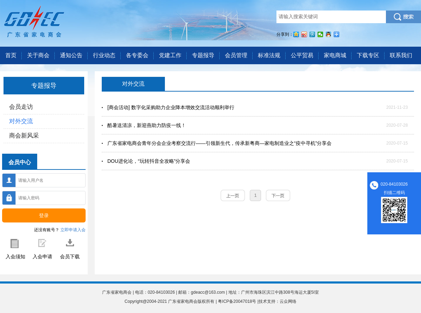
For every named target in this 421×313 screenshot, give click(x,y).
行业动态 (104, 55)
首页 (10, 55)
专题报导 (203, 55)
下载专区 (368, 55)
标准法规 (269, 55)
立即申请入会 (73, 229)
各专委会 (137, 55)
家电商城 (335, 55)
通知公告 (71, 55)
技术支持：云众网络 (277, 301)
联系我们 (401, 55)
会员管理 (236, 55)
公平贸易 (302, 55)
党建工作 (170, 55)
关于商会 (38, 55)
